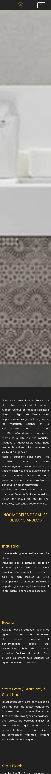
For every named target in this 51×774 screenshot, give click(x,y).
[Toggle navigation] (41, 5)
